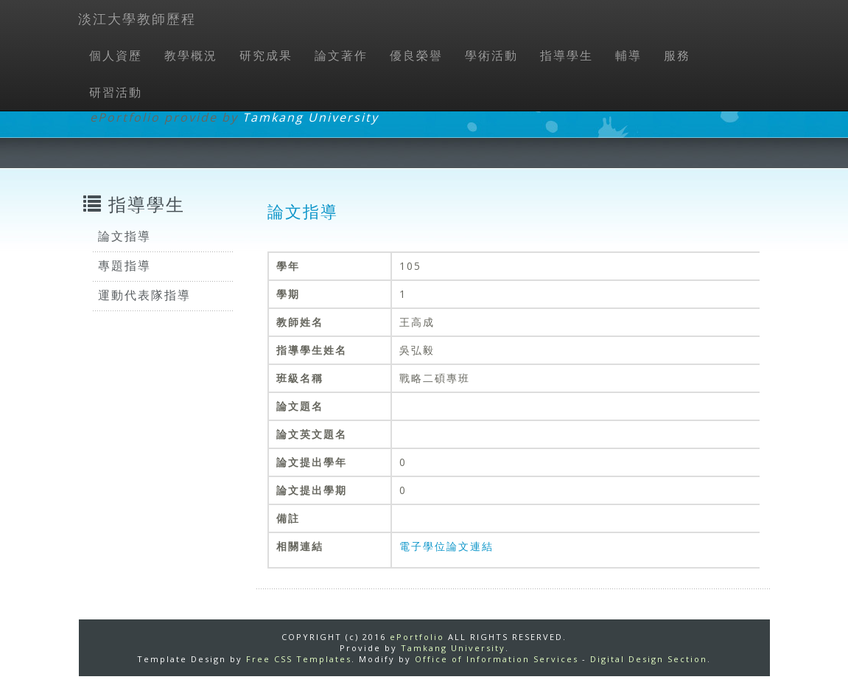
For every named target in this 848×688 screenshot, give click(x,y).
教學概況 (190, 55)
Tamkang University (310, 117)
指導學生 (566, 55)
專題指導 (124, 265)
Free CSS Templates (298, 658)
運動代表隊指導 (144, 295)
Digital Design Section (648, 658)
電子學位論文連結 (446, 546)
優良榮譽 (416, 55)
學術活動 (491, 55)
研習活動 (115, 92)
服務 (677, 55)
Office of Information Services (496, 658)
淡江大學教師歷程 (137, 18)
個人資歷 (115, 55)
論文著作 (341, 55)
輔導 (628, 55)
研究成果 (265, 55)
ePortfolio (417, 636)
